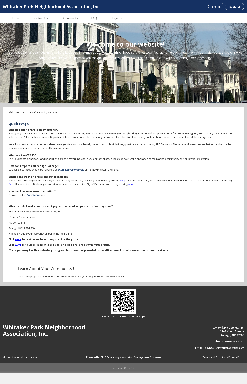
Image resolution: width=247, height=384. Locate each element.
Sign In (216, 6)
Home (14, 18)
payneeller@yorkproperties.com (224, 348)
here (122, 180)
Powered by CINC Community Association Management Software (123, 357)
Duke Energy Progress (71, 169)
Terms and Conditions (215, 357)
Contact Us (40, 18)
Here (18, 239)
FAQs (94, 18)
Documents (69, 18)
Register (234, 6)
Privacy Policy (236, 357)
